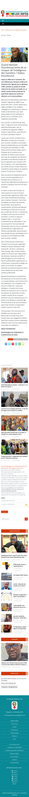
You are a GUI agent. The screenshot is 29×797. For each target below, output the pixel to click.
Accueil (3, 35)
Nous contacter (15, 756)
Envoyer (4, 512)
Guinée (9, 35)
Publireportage (14, 733)
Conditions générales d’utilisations (14, 750)
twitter (14, 772)
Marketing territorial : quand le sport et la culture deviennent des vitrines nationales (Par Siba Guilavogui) (14, 557)
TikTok (14, 782)
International (14, 730)
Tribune (25, 339)
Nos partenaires (14, 762)
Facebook (14, 771)
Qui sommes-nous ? (14, 744)
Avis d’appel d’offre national (20, 575)
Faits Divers (14, 724)
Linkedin (14, 776)
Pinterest (14, 780)
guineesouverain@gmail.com (16, 715)
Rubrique (20, 339)
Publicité (14, 759)
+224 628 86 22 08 (18, 712)
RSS (14, 784)
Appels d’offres (14, 721)
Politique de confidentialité (14, 747)
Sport (14, 739)
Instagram (14, 774)
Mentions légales (14, 753)
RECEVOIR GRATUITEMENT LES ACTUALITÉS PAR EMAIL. (13, 679)
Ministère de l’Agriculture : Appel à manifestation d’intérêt (20, 596)
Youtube (14, 778)
